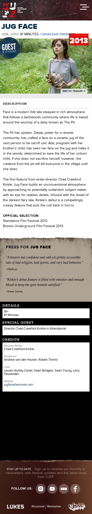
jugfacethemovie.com (18, 385)
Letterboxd (64, 489)
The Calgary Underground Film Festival (14, 3)
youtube (52, 489)
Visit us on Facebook (75, 489)
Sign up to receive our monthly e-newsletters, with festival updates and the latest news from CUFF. (46, 473)
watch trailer (73, 91)
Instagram (41, 489)
